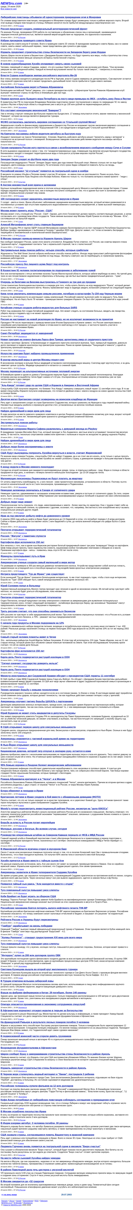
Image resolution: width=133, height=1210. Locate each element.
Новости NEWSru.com (12, 1205)
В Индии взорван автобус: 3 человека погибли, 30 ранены (34, 1123)
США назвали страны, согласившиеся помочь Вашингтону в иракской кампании (47, 1135)
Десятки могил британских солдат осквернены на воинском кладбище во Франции (49, 399)
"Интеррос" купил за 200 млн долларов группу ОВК (30, 955)
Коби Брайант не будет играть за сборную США (28, 896)
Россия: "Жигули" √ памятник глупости (23, 536)
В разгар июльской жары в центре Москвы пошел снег (32, 359)
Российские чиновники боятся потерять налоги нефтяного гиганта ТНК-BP (44, 908)
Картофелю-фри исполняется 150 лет (22, 542)
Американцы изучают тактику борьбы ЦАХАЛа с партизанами (37, 701)
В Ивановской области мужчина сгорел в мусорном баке (34, 849)
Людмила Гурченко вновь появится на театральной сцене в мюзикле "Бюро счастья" (51, 1146)
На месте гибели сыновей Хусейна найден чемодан (30, 1158)
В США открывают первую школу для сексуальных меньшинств (38, 727)
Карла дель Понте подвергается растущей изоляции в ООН (35, 657)
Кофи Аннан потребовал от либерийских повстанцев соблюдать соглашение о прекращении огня (58, 1100)
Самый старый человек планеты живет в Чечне (28, 637)
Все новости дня (9, 9)
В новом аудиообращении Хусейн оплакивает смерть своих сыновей (41, 64)
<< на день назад (9, 1195)
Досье (11, 1201)
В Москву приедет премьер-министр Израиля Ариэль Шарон (36, 238)
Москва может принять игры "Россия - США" (27, 210)
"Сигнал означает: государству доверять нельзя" (29, 663)
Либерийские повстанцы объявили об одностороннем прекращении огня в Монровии (51, 17)
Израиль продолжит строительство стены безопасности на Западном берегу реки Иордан (53, 52)
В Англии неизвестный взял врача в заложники (28, 185)
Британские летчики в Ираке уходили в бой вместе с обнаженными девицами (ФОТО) (51, 797)
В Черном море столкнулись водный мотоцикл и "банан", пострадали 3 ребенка (47, 1074)
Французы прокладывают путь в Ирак (23, 556)
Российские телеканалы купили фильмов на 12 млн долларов (37, 1086)
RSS (36, 1201)
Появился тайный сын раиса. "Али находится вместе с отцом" (37, 884)
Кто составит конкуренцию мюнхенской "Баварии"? (31, 110)
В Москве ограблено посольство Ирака (23, 1111)
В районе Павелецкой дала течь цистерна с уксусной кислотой (37, 1169)
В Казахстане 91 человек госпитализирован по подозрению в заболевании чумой (48, 270)
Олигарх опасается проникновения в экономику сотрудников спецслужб (43, 1004)
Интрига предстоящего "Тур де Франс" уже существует (32, 574)
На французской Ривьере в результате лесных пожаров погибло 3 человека (45, 1022)
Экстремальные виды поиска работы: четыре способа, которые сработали (44, 250)
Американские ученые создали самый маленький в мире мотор (38, 562)
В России (21, 37)
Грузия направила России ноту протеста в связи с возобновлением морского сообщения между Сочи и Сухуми (66, 147)
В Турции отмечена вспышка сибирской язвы (27, 981)
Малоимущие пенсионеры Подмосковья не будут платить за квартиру (41, 478)
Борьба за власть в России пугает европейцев (28, 822)
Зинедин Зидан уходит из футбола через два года (30, 159)
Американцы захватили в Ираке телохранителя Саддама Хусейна (39, 872)
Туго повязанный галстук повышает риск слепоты (30, 890)
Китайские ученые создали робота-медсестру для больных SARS (39, 307)
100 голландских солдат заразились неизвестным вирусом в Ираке (40, 199)
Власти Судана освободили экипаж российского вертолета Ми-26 (39, 75)
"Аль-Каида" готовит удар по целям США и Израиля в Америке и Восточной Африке (50, 385)
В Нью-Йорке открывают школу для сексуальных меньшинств (37, 745)
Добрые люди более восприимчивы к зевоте (27, 446)
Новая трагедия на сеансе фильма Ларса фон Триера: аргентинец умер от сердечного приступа (56, 339)
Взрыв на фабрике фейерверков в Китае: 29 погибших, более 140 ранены (43, 992)
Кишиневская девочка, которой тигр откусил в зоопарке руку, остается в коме (46, 751)
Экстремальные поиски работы (19, 422)
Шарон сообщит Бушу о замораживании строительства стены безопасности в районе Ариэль (55, 1054)
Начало (4, 1201)
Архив (18, 1201)
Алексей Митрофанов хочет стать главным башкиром (32, 224)
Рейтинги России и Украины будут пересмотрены (29, 919)
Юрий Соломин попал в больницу (20, 585)
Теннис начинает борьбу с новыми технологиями (29, 689)
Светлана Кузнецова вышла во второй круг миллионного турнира (39, 969)
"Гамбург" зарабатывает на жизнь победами (26, 926)
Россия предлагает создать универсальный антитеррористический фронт (44, 29)
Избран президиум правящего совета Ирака (26, 40)
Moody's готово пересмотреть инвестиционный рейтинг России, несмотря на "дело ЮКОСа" (54, 808)
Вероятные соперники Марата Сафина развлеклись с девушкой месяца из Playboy (49, 429)
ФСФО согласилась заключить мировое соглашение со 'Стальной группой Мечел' (48, 122)
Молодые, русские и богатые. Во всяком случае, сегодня (34, 829)
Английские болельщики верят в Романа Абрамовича (32, 87)
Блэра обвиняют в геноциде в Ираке (22, 790)
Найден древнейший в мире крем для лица (26, 411)
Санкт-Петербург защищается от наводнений (27, 333)
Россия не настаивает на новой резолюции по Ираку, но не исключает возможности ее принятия (57, 319)
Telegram (44, 1201)
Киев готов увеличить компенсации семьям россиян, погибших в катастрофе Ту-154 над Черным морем (61, 293)
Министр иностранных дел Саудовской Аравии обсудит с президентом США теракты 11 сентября (58, 676)
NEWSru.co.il (6, 1203)
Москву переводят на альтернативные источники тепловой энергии (40, 371)
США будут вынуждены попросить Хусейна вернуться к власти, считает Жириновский (51, 453)
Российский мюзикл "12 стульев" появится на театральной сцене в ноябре (44, 171)
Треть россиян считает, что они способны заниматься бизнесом (38, 611)
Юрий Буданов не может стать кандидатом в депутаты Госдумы (38, 713)
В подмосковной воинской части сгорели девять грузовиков (36, 1036)
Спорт (20, 96)
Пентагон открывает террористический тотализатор (31, 530)
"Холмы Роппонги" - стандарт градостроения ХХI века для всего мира (41, 937)
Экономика (22, 107)
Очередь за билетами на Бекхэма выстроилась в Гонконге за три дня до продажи (48, 282)
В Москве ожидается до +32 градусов (22, 1181)
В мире (21, 26)
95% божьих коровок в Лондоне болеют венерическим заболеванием (41, 765)
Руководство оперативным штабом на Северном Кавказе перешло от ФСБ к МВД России (52, 835)
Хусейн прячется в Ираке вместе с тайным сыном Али (32, 860)
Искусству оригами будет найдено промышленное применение (37, 353)
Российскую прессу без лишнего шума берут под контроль (35, 264)
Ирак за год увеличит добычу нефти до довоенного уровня (35, 516)
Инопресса (22, 267)
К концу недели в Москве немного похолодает (27, 467)
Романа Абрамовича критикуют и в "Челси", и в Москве (33, 779)
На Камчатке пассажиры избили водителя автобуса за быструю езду (41, 133)
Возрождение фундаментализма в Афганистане (28, 1048)
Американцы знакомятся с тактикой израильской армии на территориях (43, 738)
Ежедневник (28, 1201)
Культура (21, 182)
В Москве (18, 1203)
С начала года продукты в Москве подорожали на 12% (32, 623)
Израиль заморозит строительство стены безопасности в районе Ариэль (43, 1068)
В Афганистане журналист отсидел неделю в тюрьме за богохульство (42, 1010)
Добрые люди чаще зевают (16, 502)
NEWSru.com (11, 3)
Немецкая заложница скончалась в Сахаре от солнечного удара (38, 490)
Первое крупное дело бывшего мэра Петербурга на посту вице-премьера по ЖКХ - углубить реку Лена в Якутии (66, 98)
